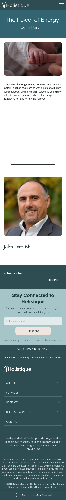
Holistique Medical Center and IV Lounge (31, 484)
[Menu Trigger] (61, 5)
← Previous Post (13, 273)
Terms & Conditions (31, 487)
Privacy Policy (50, 487)
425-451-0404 (40, 348)
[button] (33, 331)
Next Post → (55, 279)
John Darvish (33, 27)
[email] (33, 321)
